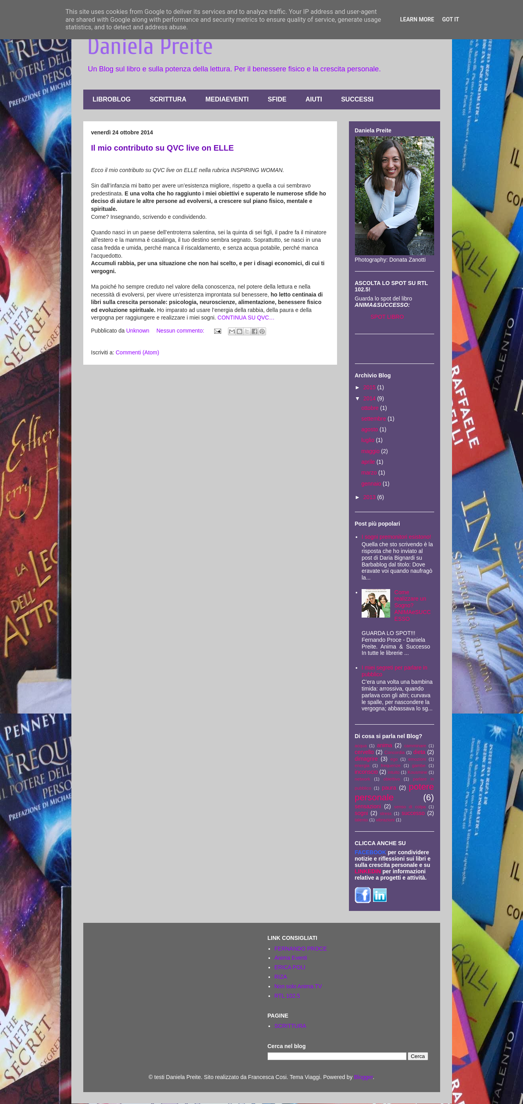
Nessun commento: (181, 330)
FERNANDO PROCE (300, 948)
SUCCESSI (357, 99)
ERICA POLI (289, 967)
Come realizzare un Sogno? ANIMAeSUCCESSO (413, 605)
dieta (419, 752)
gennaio (372, 483)
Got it (450, 19)
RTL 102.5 (287, 996)
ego (394, 759)
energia (362, 765)
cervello (364, 752)
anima (384, 745)
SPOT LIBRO (387, 317)
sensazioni (368, 806)
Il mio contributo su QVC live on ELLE (162, 148)
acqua (361, 745)
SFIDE (277, 99)
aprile (368, 462)
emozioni (417, 759)
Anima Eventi (290, 958)
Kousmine (417, 772)
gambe (418, 765)
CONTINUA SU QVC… (246, 317)
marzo (369, 472)
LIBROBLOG (112, 99)
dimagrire (366, 759)
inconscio (366, 772)
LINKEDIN (368, 871)
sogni (361, 813)
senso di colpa (410, 806)
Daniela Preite (150, 46)
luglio (368, 440)
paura (389, 787)
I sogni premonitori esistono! (396, 537)
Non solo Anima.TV (298, 986)
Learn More (417, 19)
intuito (394, 772)
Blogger (363, 1077)
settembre (374, 418)
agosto (370, 429)
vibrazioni (385, 819)
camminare (415, 745)
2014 (370, 398)
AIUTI (313, 99)
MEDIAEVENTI (227, 99)
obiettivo (391, 779)
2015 (370, 387)
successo (413, 813)
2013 (370, 497)
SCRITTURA (168, 99)
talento (361, 819)
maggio (371, 451)
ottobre (370, 408)
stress (386, 813)
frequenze (391, 765)
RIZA (280, 977)
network (362, 779)
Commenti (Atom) (137, 352)
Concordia (395, 752)
